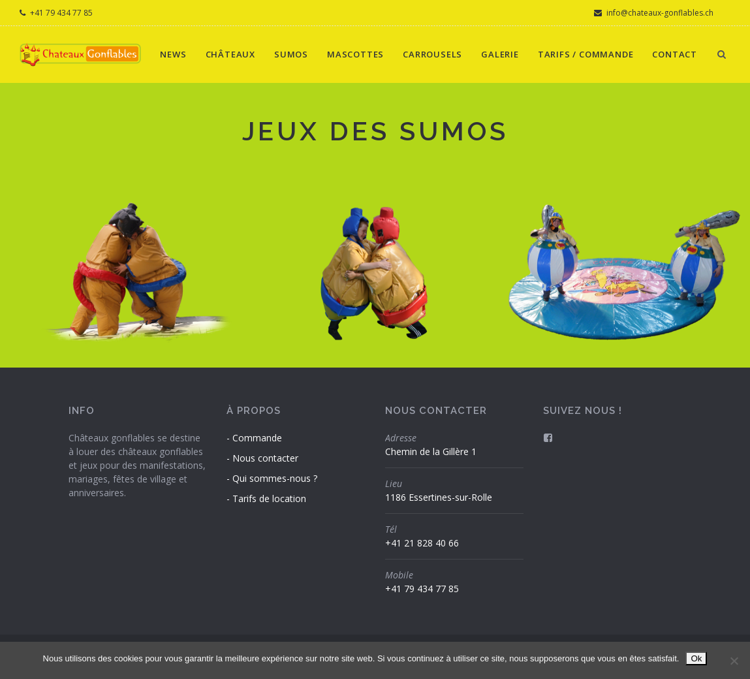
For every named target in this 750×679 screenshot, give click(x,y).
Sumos (291, 54)
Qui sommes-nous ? (274, 478)
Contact (674, 54)
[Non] (733, 660)
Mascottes (355, 54)
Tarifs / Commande (586, 54)
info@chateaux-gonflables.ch (653, 12)
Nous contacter (265, 458)
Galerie (500, 54)
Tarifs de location (269, 498)
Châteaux (230, 54)
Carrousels (432, 54)
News (173, 54)
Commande (257, 438)
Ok (696, 658)
